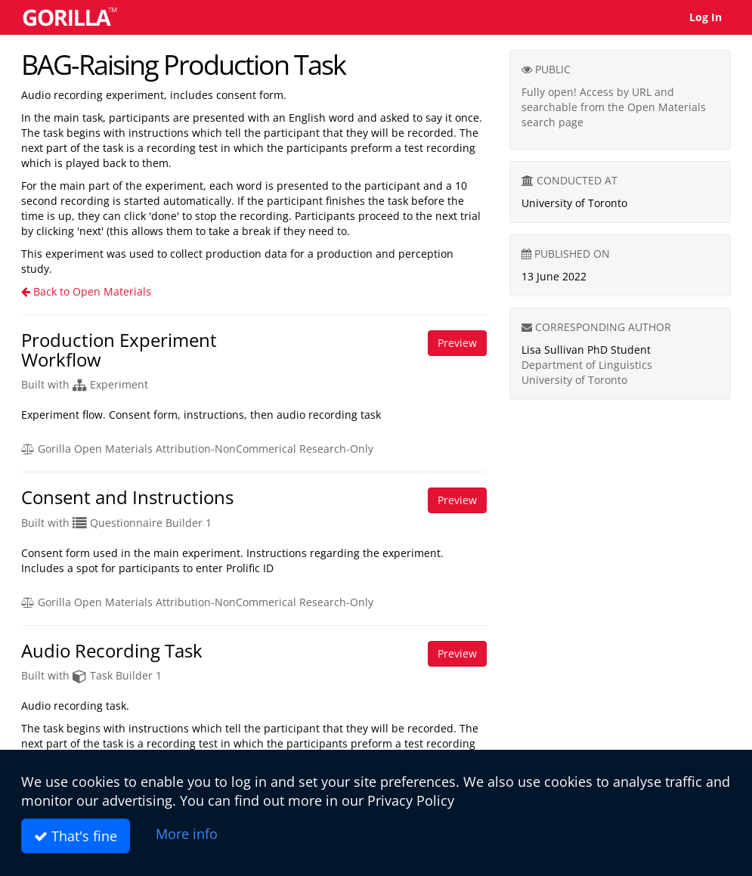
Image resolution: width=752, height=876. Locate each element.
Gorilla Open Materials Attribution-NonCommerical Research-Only (197, 448)
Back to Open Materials (86, 291)
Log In (705, 17)
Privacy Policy (410, 800)
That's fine (75, 836)
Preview (457, 343)
